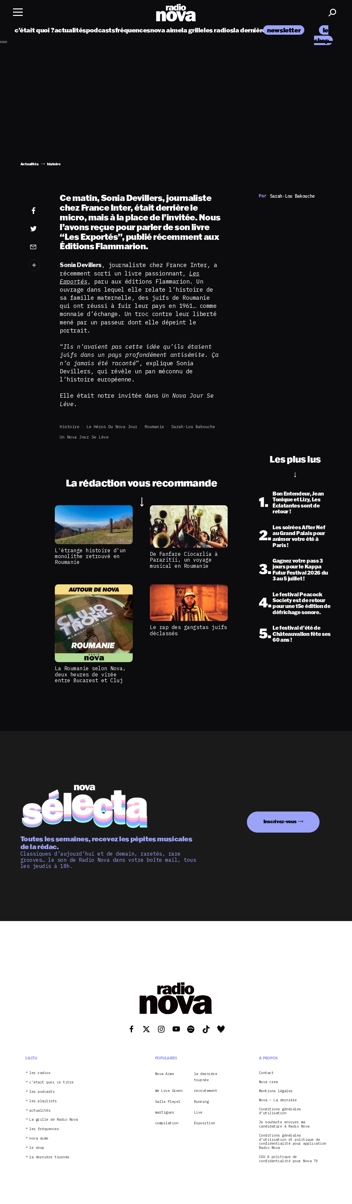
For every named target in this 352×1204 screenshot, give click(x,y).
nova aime (166, 30)
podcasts (100, 30)
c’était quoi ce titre (51, 1082)
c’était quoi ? (35, 30)
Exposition (204, 1123)
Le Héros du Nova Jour (112, 426)
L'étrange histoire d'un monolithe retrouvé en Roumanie (90, 556)
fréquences (132, 30)
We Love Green (169, 1090)
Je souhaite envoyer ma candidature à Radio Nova (284, 1124)
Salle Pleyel (167, 1101)
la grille (192, 30)
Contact (266, 1073)
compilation (166, 1123)
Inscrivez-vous (280, 821)
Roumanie (154, 426)
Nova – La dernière (278, 1100)
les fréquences (44, 1129)
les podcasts (42, 1092)
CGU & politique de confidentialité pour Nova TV (288, 1159)
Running (201, 1101)
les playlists (43, 1101)
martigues (164, 1112)
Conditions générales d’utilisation (280, 1111)
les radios (218, 30)
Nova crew (268, 1082)
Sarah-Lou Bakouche (193, 426)
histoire (69, 426)
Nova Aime (164, 1073)
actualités (70, 30)
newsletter (283, 30)
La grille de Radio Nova (53, 1119)
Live (198, 1112)
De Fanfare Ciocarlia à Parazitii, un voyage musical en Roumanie (184, 560)
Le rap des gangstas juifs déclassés (188, 630)
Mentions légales (276, 1091)
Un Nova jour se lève (84, 437)
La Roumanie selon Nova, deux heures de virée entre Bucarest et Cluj (90, 674)
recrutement (205, 1090)
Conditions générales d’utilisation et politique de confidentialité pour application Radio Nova (292, 1141)
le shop (36, 1148)
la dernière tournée (262, 30)
